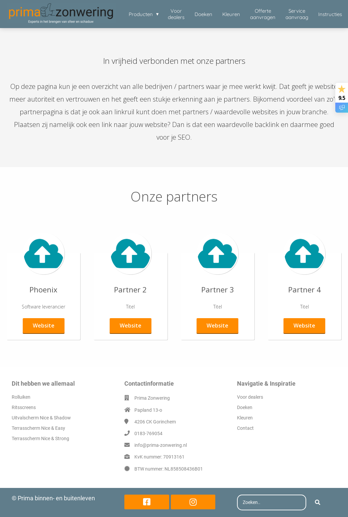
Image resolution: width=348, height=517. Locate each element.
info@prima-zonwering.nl (160, 445)
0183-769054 (148, 433)
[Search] (317, 503)
